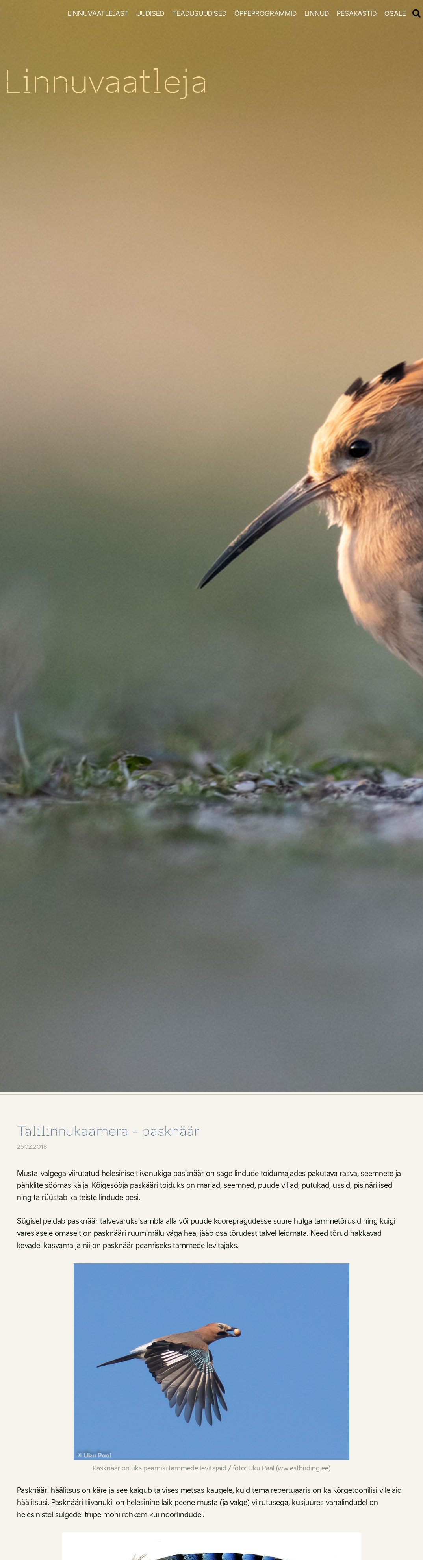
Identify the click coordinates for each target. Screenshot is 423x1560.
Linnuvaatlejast (98, 13)
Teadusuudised (199, 13)
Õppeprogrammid (265, 13)
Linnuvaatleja (106, 82)
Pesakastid (357, 13)
